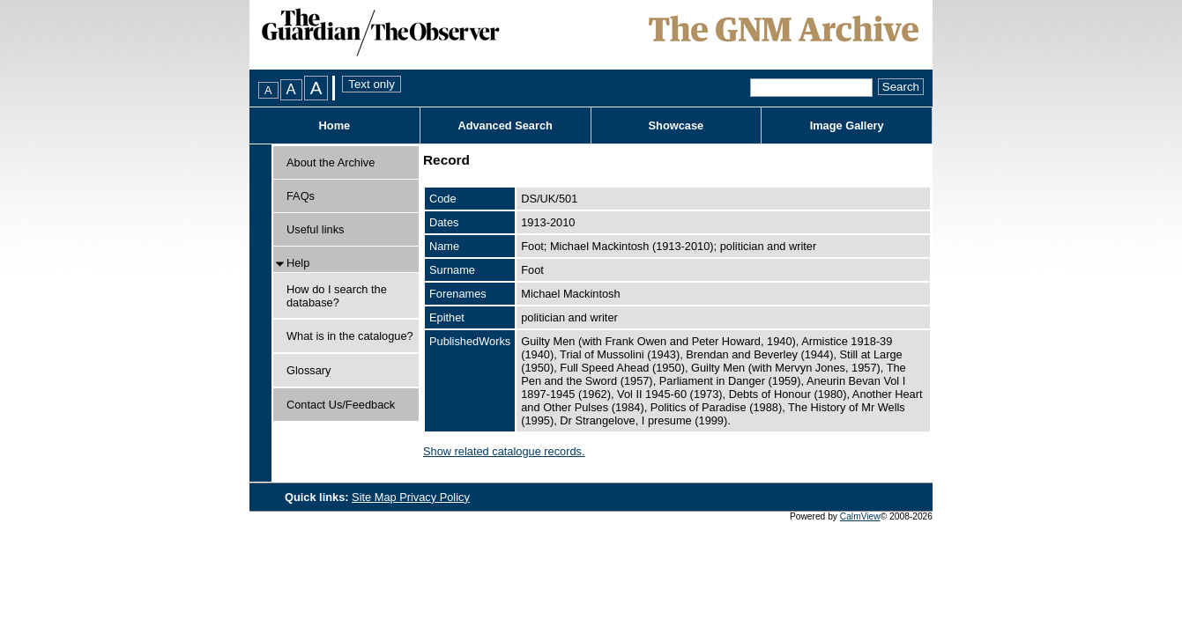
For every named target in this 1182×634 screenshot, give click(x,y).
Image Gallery (847, 125)
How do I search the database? (336, 296)
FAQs (300, 196)
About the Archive (330, 162)
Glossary (308, 370)
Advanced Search (504, 125)
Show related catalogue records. (504, 451)
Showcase (676, 125)
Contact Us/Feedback (340, 404)
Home (335, 125)
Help (297, 262)
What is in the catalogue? (349, 336)
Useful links (315, 229)
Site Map (375, 497)
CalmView (860, 516)
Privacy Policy (434, 497)
